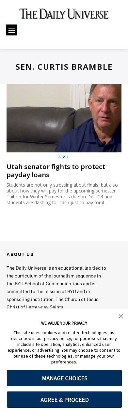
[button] (121, 315)
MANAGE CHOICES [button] (64, 378)
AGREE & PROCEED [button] (64, 400)
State (64, 157)
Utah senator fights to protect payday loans (56, 170)
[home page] (64, 16)
